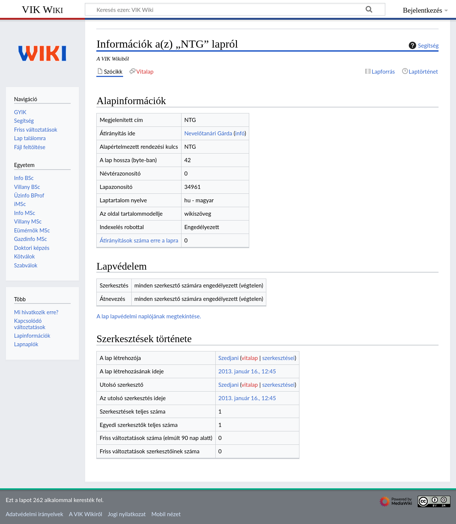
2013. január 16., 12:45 (247, 371)
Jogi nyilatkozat (127, 514)
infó (239, 133)
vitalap (249, 357)
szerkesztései (278, 357)
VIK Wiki (42, 9)
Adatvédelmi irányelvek (34, 514)
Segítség (423, 45)
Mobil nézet (166, 514)
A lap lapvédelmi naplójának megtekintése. (148, 316)
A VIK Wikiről (85, 514)
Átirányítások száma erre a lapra (139, 240)
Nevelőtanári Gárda (208, 133)
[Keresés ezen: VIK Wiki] (235, 9)
